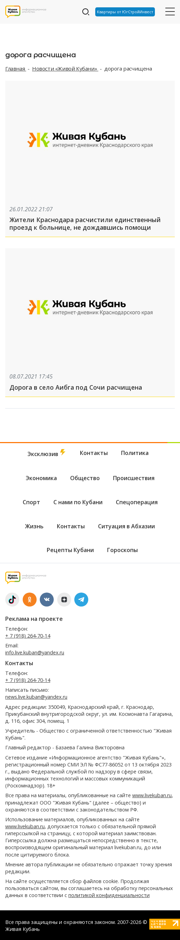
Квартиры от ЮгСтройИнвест (125, 11)
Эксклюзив (47, 453)
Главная (15, 68)
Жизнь (34, 526)
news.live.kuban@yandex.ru (36, 696)
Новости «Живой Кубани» (65, 68)
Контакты (94, 453)
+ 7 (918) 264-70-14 (27, 635)
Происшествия (134, 478)
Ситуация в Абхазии (126, 526)
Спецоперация (137, 502)
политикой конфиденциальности (109, 895)
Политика (135, 453)
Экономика (41, 478)
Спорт (31, 502)
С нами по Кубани (78, 502)
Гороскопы (122, 550)
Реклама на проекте (34, 619)
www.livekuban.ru (152, 795)
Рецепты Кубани (70, 550)
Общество (85, 478)
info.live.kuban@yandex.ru (34, 652)
